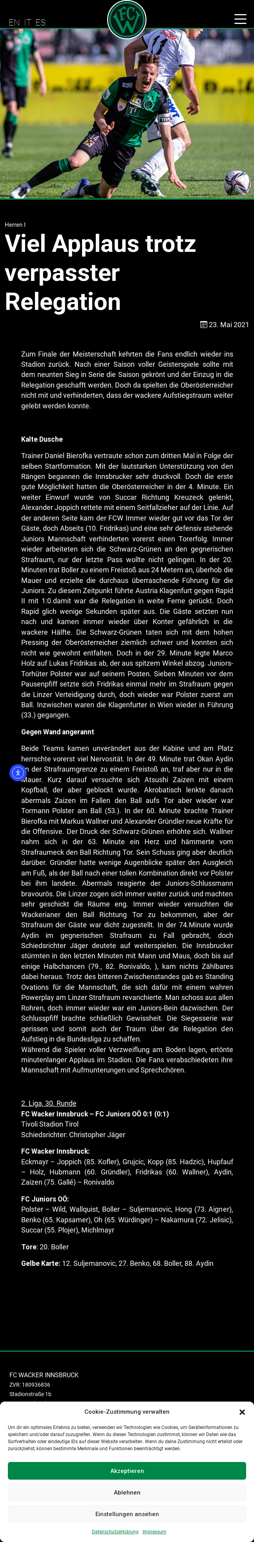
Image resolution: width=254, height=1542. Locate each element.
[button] (242, 1412)
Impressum (154, 1532)
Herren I (15, 224)
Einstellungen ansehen (127, 1514)
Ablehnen (127, 1492)
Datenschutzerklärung (115, 1532)
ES (40, 22)
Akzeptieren (127, 1471)
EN (14, 22)
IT (27, 22)
